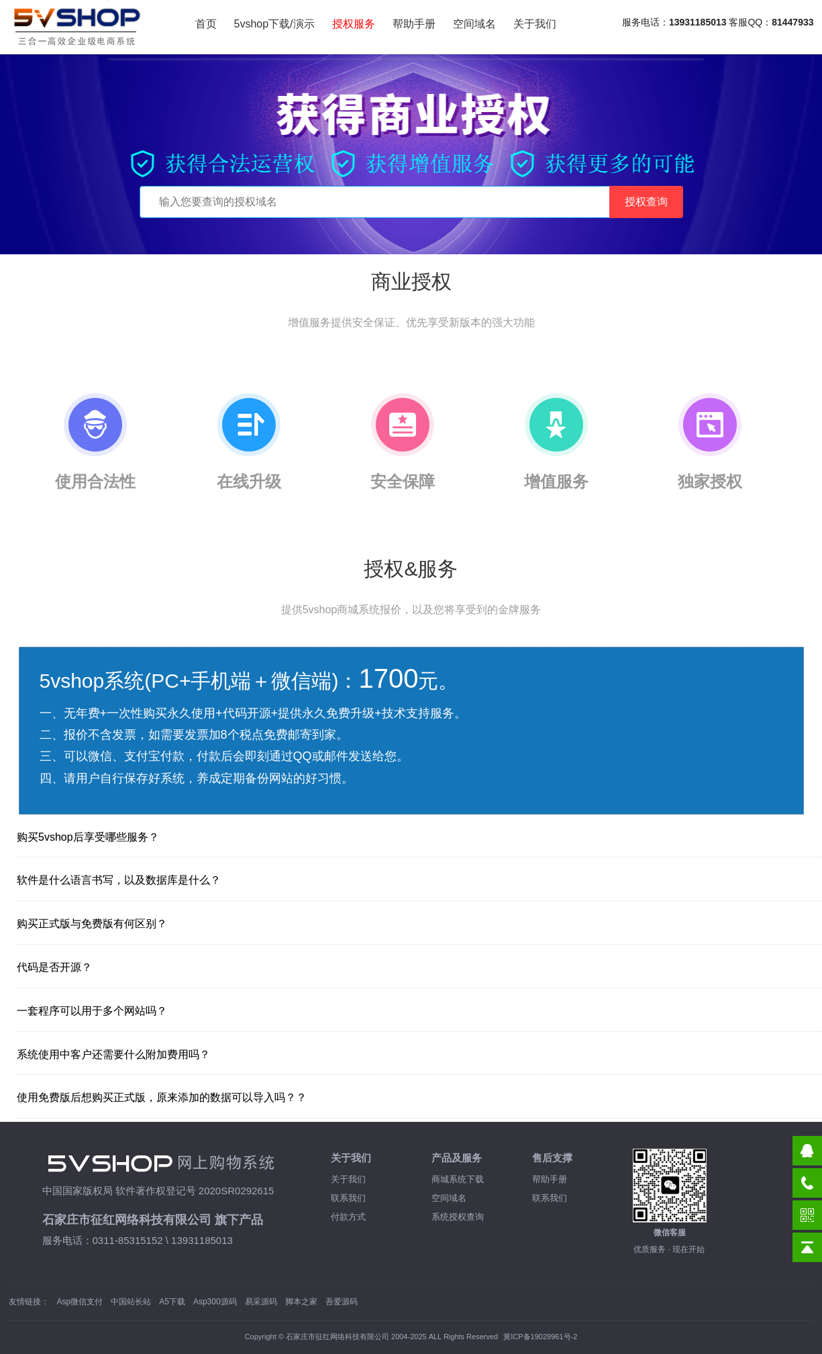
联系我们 (348, 1198)
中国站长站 (131, 1301)
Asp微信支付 (80, 1301)
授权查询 (646, 201)
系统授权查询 (457, 1217)
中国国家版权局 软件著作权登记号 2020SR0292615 (158, 1190)
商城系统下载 (457, 1179)
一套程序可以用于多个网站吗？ (92, 1011)
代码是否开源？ (54, 967)
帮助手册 (414, 24)
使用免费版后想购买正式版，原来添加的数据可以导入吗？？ (162, 1097)
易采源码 (261, 1301)
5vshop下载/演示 (274, 24)
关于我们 (534, 24)
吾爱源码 (341, 1301)
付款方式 (348, 1217)
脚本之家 (301, 1301)
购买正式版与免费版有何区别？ (92, 923)
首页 (206, 24)
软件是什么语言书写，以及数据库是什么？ (119, 880)
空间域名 (474, 24)
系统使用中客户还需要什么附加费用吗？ (113, 1054)
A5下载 (172, 1301)
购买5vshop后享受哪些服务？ (88, 837)
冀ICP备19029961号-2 (540, 1337)
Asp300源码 (215, 1301)
